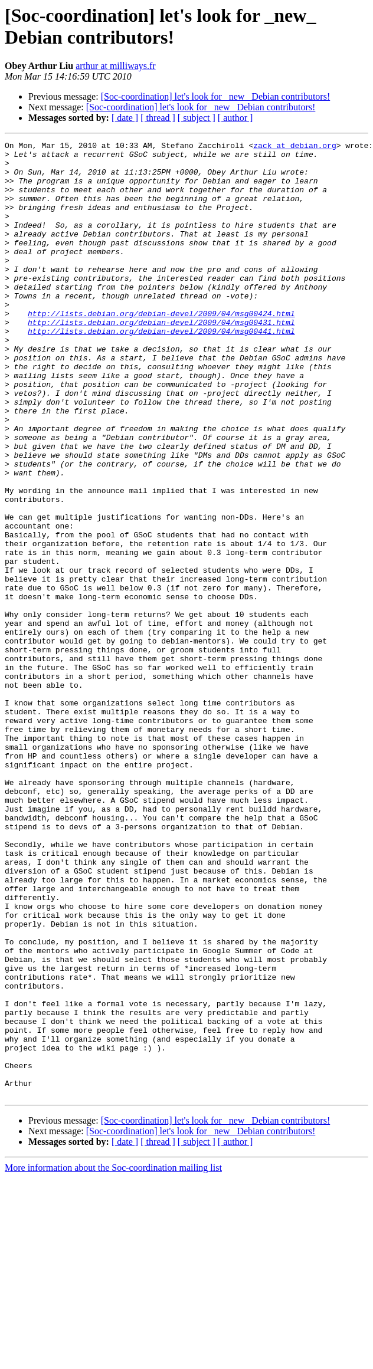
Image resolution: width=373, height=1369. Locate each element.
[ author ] (235, 118)
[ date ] (125, 118)
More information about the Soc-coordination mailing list (113, 1359)
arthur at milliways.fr (116, 66)
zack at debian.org (294, 147)
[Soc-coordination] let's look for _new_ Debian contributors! (216, 96)
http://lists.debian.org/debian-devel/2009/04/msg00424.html (161, 348)
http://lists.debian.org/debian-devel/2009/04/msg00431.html (161, 359)
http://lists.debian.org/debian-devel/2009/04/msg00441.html (161, 370)
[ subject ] (196, 118)
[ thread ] (157, 118)
